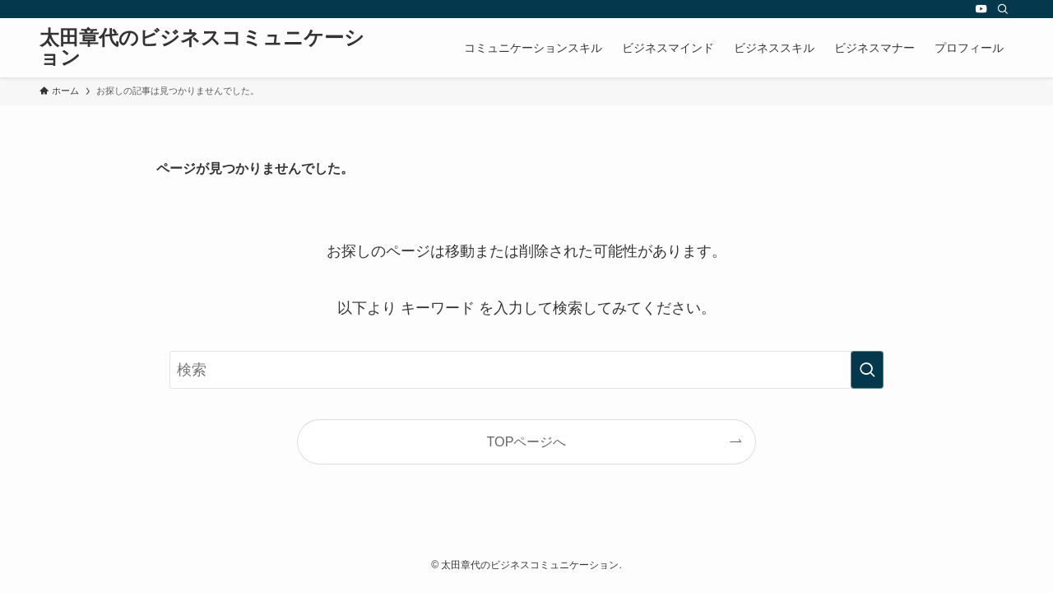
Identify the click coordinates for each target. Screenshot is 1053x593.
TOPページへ (527, 441)
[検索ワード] (526, 370)
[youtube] (981, 9)
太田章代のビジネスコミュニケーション (201, 48)
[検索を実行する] (867, 370)
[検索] (1003, 9)
